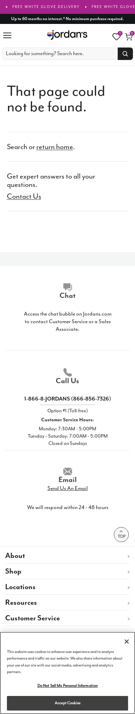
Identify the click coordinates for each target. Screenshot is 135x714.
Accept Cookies (67, 703)
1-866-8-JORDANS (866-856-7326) (67, 400)
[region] (67, 673)
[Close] (126, 641)
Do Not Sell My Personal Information (67, 685)
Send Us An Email (67, 490)
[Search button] (125, 54)
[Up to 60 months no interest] (68, 19)
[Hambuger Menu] (9, 35)
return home (54, 146)
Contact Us (24, 196)
